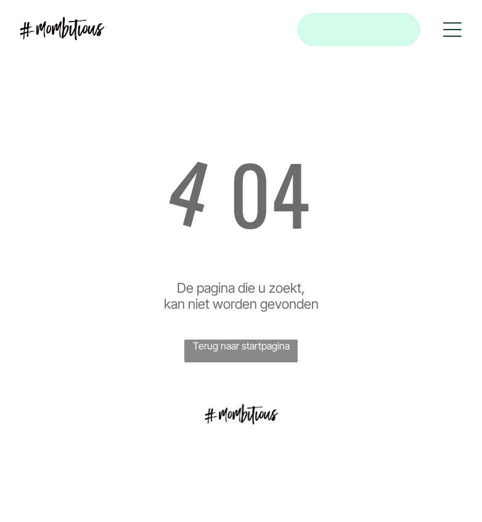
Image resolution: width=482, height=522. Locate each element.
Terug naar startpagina (241, 346)
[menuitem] (241, 454)
